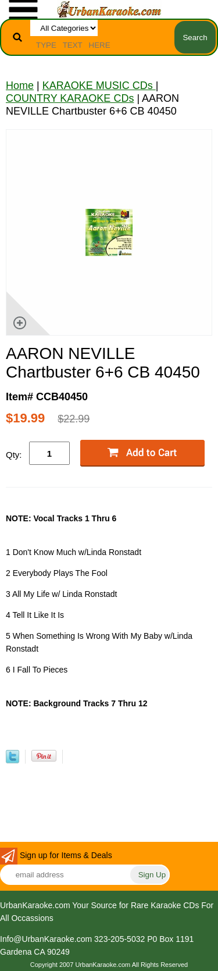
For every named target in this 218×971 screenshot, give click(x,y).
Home (20, 85)
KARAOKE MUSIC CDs (99, 85)
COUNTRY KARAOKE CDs (70, 98)
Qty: (14, 455)
